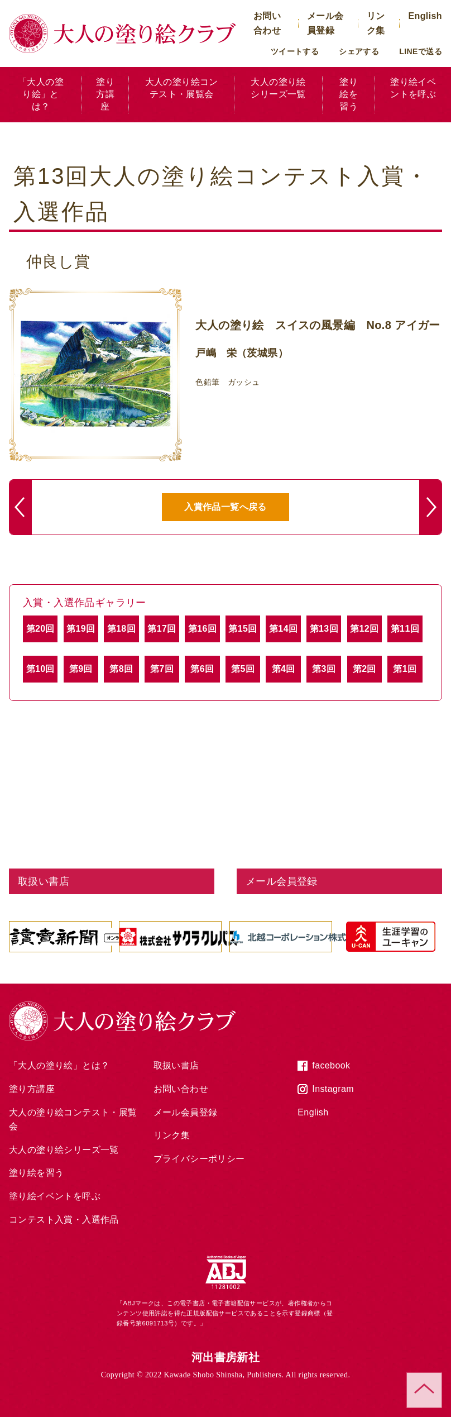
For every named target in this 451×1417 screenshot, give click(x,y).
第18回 (121, 628)
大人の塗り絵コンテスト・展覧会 (181, 88)
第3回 (323, 669)
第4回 (283, 669)
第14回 (283, 628)
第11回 (405, 628)
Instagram (333, 1089)
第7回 (162, 669)
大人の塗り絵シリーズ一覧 (278, 88)
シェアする (359, 51)
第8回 (121, 669)
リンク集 (171, 1135)
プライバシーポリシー (199, 1158)
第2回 (364, 669)
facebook (331, 1065)
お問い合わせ (180, 1089)
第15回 (242, 628)
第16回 (202, 628)
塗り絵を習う (348, 94)
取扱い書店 (176, 1065)
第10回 (40, 669)
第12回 (364, 628)
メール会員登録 (185, 1112)
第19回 (80, 628)
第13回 (324, 628)
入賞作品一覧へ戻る (225, 507)
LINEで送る (420, 51)
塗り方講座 (105, 94)
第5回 (243, 669)
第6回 (202, 669)
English (425, 16)
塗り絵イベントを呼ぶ (413, 88)
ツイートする (295, 51)
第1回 (404, 669)
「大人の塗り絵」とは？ (41, 94)
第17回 (161, 628)
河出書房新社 (225, 1357)
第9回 (81, 669)
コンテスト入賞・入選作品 (64, 1219)
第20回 (40, 628)
